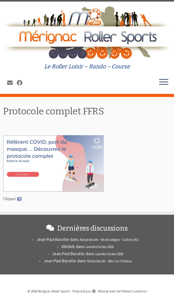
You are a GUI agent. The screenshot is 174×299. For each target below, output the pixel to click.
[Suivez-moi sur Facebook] (21, 82)
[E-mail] (12, 82)
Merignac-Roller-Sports (54, 291)
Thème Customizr (134, 291)
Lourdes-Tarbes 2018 (100, 247)
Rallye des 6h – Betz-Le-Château (109, 261)
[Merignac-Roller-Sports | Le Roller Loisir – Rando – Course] (87, 32)
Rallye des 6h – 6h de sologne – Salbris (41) (109, 239)
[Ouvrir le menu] (163, 82)
